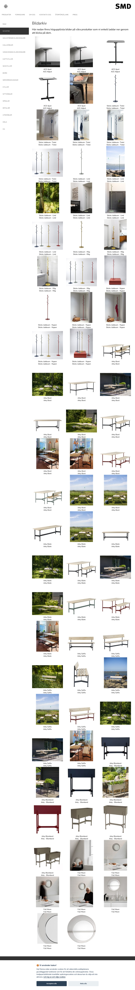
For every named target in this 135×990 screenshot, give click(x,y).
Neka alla (83, 983)
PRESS (75, 15)
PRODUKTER (6, 15)
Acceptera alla (51, 983)
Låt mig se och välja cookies (54, 977)
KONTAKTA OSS (45, 15)
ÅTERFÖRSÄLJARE (61, 15)
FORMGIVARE (20, 15)
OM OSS (32, 15)
